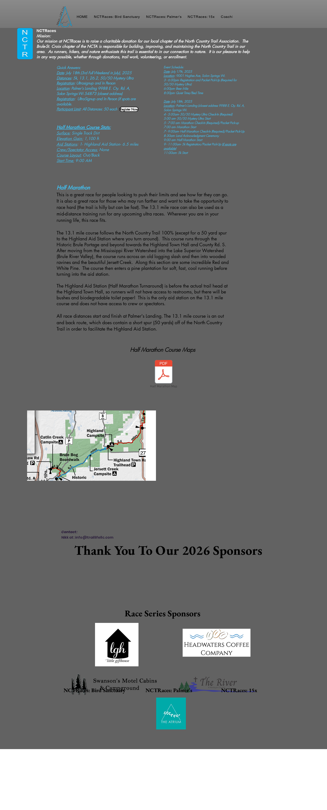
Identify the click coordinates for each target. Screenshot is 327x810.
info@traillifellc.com (94, 537)
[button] (117, 16)
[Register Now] (128, 109)
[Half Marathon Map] (163, 374)
